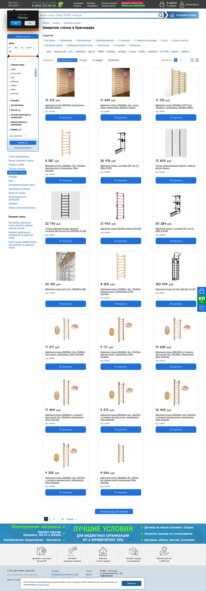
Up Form (164, 52)
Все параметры (16, 136)
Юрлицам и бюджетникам (132, 3)
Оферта (10, 579)
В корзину (66, 117)
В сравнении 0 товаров (186, 15)
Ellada (132, 52)
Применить (23, 143)
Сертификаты (92, 5)
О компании (78, 3)
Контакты (77, 5)
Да (16, 23)
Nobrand (153, 52)
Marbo (142, 52)
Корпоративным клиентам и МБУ (65, 574)
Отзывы (89, 571)
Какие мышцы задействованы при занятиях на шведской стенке (23, 244)
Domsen (122, 52)
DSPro (101, 52)
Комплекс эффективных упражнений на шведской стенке (21, 235)
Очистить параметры (23, 148)
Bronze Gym (60, 52)
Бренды (89, 574)
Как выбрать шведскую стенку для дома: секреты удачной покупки (21, 225)
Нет (29, 23)
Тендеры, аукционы (109, 3)
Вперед (70, 519)
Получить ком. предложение (133, 5)
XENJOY (175, 52)
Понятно (132, 583)
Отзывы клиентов (109, 5)
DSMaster (80, 52)
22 (63, 519)
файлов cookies (42, 585)
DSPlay (91, 52)
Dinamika (111, 52)
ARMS (49, 52)
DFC (71, 52)
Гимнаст (185, 52)
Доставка (91, 3)
